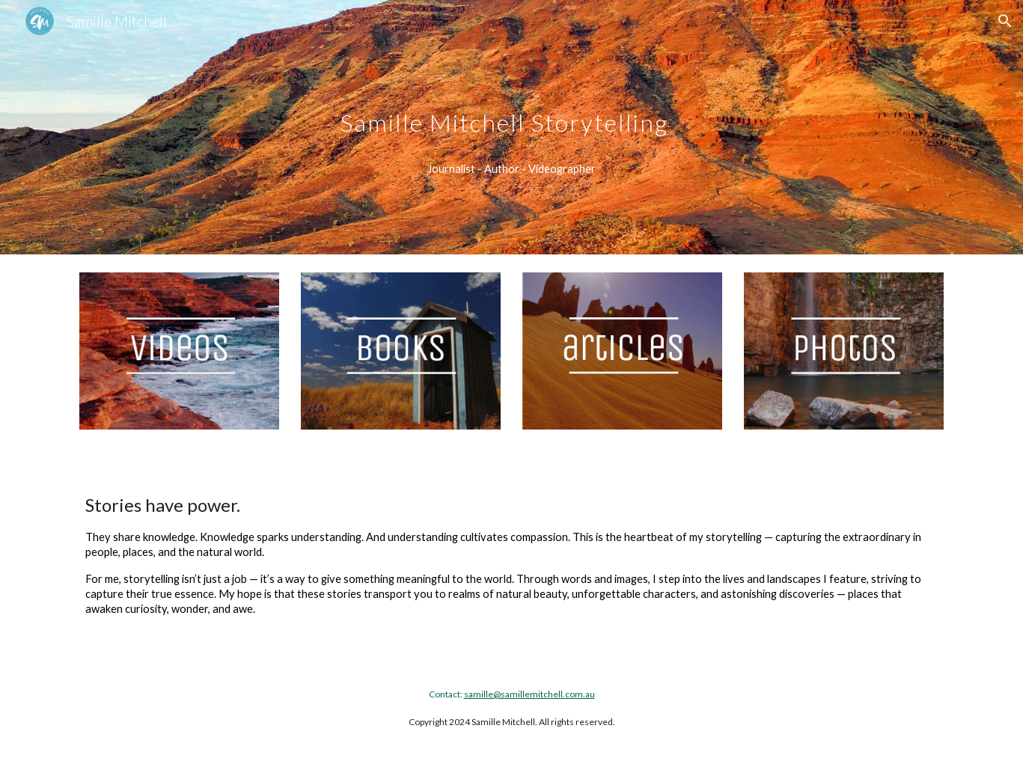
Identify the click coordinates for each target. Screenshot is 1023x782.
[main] (511, 107)
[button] (1005, 21)
